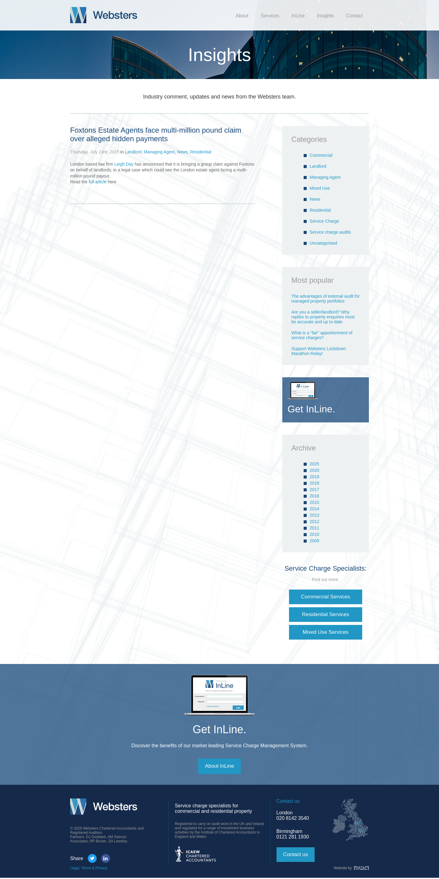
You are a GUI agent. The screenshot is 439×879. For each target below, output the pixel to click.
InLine (298, 15)
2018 (314, 483)
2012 (314, 521)
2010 (314, 534)
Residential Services (325, 615)
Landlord (133, 151)
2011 (314, 528)
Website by (351, 869)
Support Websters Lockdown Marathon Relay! (318, 351)
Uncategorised (323, 243)
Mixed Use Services (325, 633)
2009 (314, 540)
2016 (314, 495)
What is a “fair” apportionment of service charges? (321, 335)
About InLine (219, 767)
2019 (314, 476)
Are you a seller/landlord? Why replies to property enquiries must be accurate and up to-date (323, 317)
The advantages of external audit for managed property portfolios (325, 298)
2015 (314, 502)
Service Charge (324, 221)
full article (98, 181)
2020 (314, 470)
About (242, 15)
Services (270, 15)
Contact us (296, 856)
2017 (314, 489)
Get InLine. (219, 730)
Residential (200, 151)
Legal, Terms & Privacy (89, 869)
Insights (325, 15)
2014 (314, 508)
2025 (314, 463)
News (182, 151)
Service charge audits (330, 232)
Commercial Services (326, 597)
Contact (354, 15)
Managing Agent (159, 151)
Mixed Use (320, 188)
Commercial (321, 155)
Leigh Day (124, 164)
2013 (314, 515)
